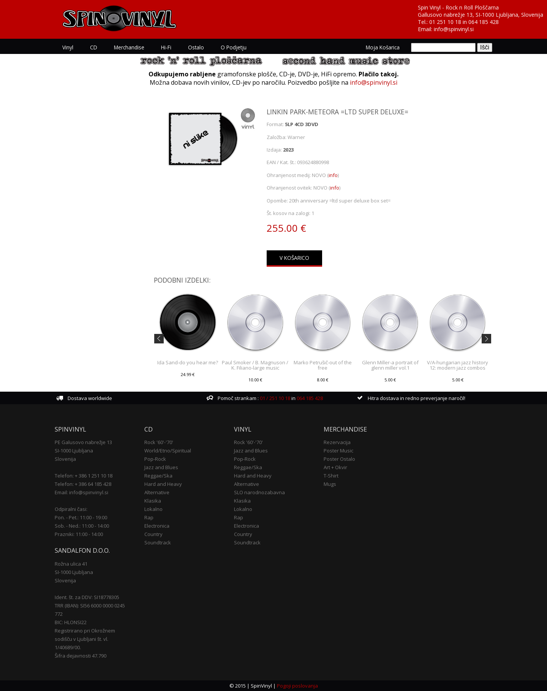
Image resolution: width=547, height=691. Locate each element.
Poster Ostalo (339, 458)
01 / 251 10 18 (274, 398)
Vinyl (67, 47)
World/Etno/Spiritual (167, 450)
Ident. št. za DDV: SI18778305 (87, 597)
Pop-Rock (155, 458)
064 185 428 (483, 21)
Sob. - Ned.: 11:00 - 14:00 (82, 525)
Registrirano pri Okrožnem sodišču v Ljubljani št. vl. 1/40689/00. (85, 639)
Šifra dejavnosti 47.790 (80, 655)
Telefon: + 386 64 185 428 (83, 484)
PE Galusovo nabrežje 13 (83, 442)
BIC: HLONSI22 (71, 622)
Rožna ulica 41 (71, 563)
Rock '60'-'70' (158, 442)
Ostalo (196, 47)
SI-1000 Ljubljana (74, 450)
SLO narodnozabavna (259, 492)
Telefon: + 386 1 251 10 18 (83, 475)
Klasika (152, 500)
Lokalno (153, 509)
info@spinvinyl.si (454, 29)
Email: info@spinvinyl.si (81, 492)
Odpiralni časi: (71, 509)
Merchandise (129, 47)
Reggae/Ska (158, 475)
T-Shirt (331, 475)
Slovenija (65, 458)
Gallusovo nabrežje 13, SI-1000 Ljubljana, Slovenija (480, 14)
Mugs (330, 484)
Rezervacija (337, 442)
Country (153, 534)
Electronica (156, 525)
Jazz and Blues (161, 467)
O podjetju (234, 47)
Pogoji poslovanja (297, 685)
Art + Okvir (335, 467)
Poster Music (338, 450)
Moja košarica (383, 47)
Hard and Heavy (163, 484)
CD (93, 47)
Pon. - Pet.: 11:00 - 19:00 (81, 517)
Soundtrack (157, 542)
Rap (148, 517)
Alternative (156, 492)
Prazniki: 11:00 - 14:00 (79, 534)
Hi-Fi (166, 47)
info (333, 175)
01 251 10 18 (445, 21)
